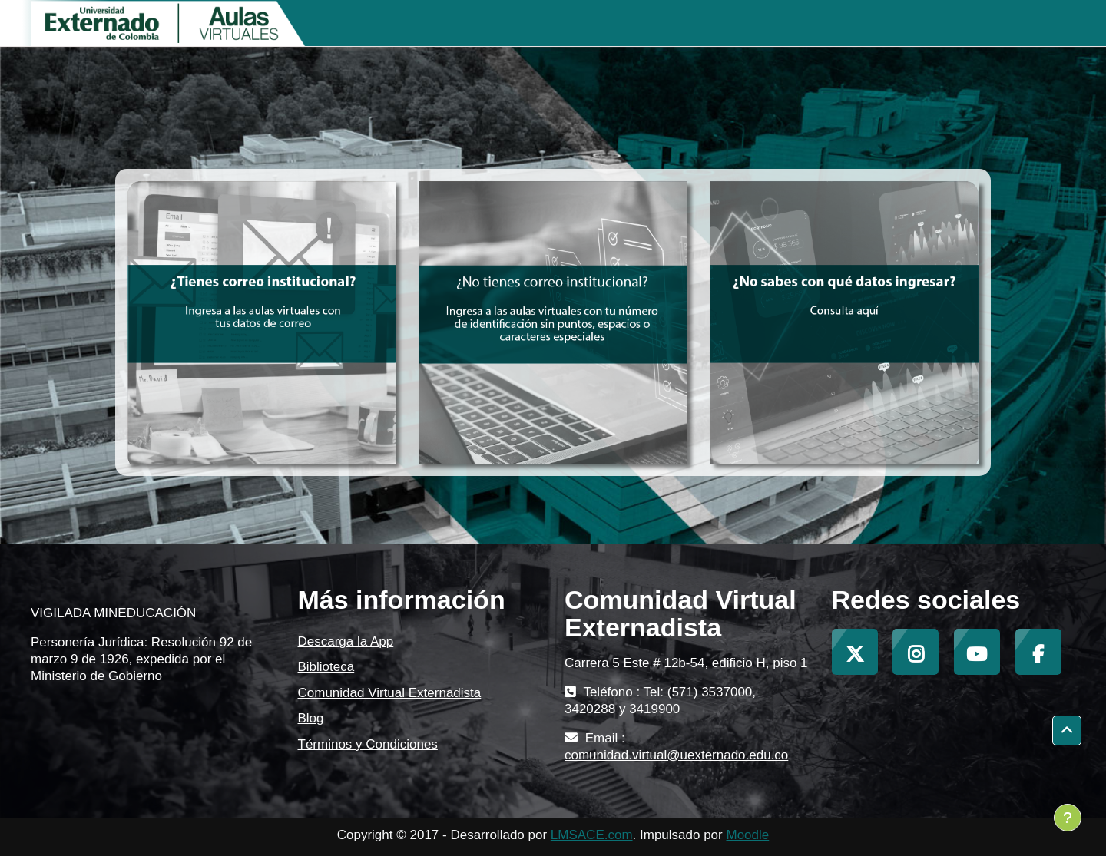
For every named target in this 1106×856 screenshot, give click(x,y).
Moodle (747, 835)
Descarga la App (346, 641)
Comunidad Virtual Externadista (390, 693)
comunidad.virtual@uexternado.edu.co (676, 755)
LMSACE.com (592, 835)
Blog (311, 718)
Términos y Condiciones (368, 744)
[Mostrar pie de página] (1067, 817)
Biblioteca (326, 666)
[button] (1066, 731)
